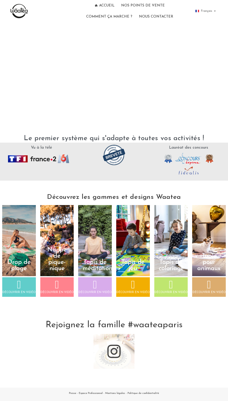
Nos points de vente (143, 5)
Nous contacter (156, 16)
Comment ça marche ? (109, 16)
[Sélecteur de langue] (206, 11)
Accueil (104, 5)
